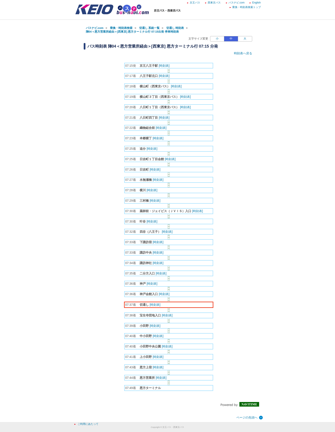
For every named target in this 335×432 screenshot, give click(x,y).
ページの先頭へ (247, 417)
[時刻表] (164, 65)
